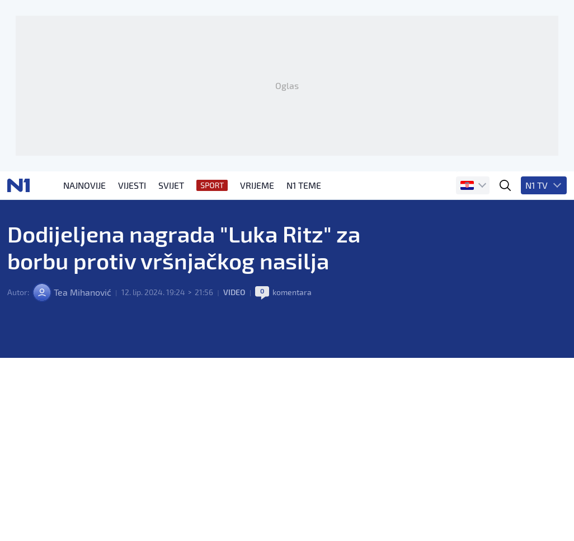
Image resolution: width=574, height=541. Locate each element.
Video (234, 292)
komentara (292, 292)
